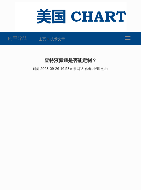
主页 (42, 39)
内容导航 (17, 38)
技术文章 (57, 39)
